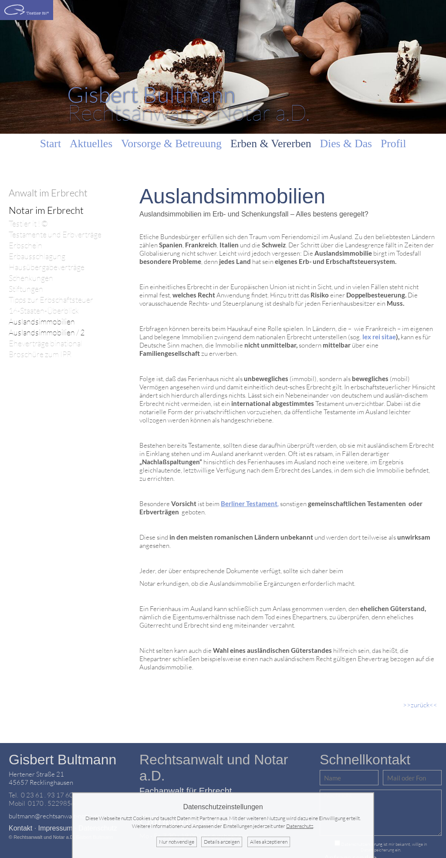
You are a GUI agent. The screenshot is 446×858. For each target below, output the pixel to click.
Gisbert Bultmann (62, 759)
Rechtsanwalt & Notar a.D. (188, 103)
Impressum (55, 828)
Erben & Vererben (270, 143)
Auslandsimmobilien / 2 (46, 332)
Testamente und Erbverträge (55, 234)
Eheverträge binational (45, 343)
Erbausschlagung (37, 256)
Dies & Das (346, 143)
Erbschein (25, 245)
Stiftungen (26, 289)
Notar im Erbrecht (46, 210)
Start (50, 143)
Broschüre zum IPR (40, 354)
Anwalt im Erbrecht (48, 193)
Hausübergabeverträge (46, 267)
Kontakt (20, 828)
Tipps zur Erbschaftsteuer (51, 299)
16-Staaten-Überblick (44, 310)
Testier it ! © (28, 223)
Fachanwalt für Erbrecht (185, 791)
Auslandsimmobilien (42, 321)
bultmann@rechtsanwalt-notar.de (55, 816)
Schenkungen (31, 278)
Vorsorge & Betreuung (171, 143)
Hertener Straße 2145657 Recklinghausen (41, 778)
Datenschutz (299, 826)
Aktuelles (91, 143)
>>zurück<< (420, 705)
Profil (393, 143)
